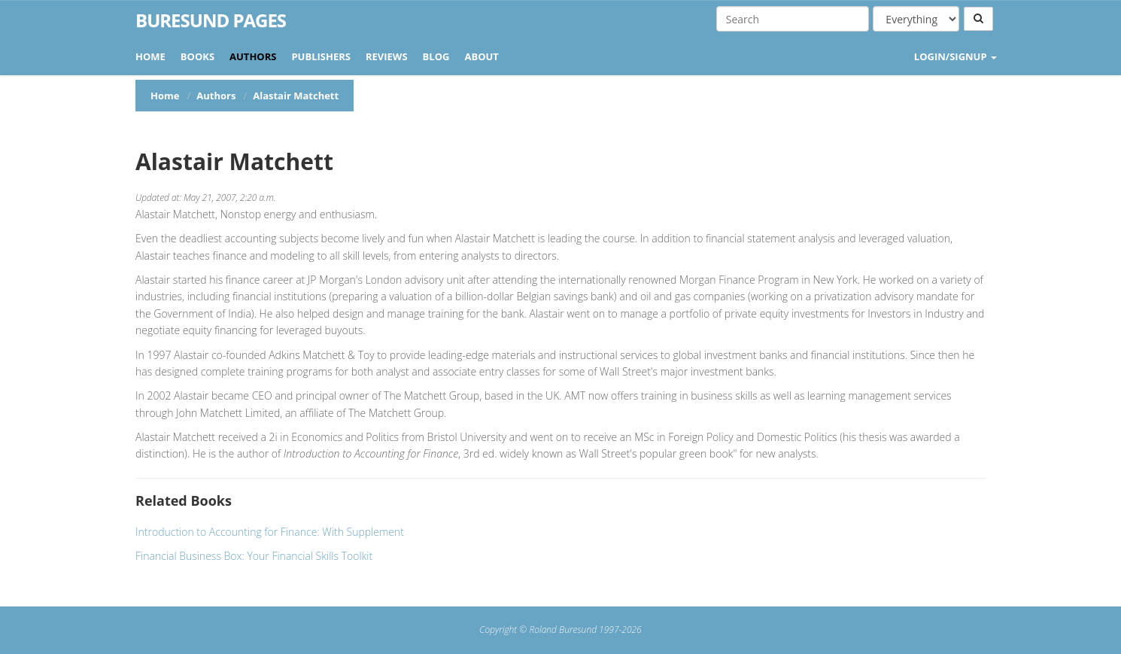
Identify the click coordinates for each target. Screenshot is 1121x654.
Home (150, 56)
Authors (252, 56)
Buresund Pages (210, 20)
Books (197, 56)
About (481, 56)
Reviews (387, 56)
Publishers (321, 56)
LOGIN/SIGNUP (955, 56)
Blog (436, 56)
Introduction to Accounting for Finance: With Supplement (269, 532)
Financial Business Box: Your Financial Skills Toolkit (253, 556)
